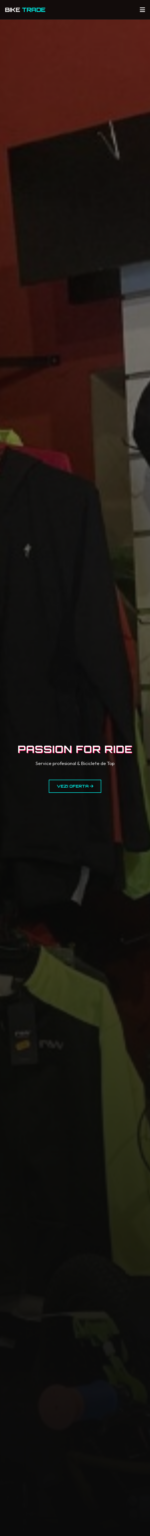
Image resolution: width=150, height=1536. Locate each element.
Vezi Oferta (75, 786)
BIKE (25, 9)
